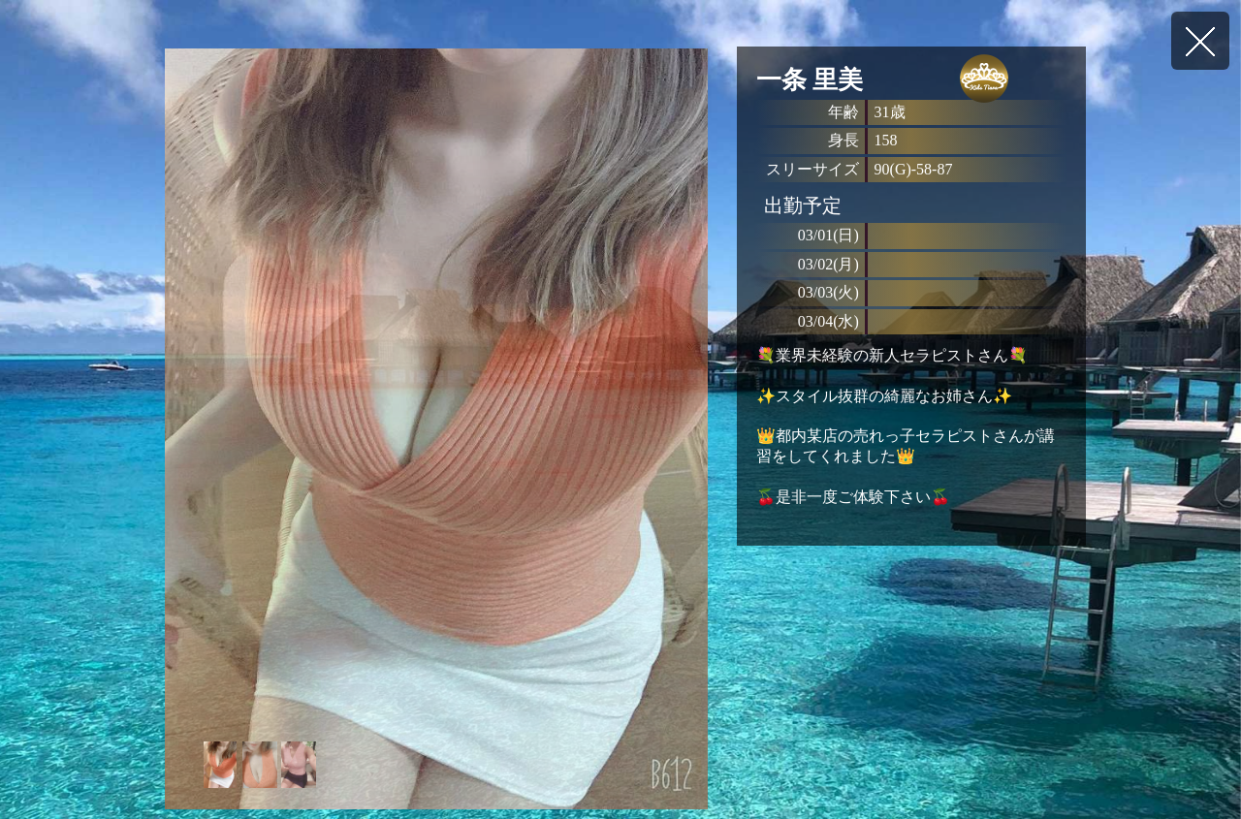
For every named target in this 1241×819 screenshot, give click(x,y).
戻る (1200, 41)
